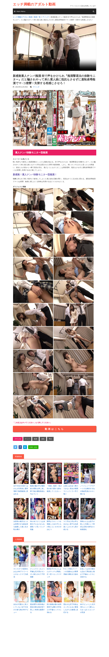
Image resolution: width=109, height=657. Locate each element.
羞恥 (42, 438)
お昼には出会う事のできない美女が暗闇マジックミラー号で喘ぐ (70, 489)
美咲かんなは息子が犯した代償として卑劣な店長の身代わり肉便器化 (87, 524)
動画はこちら (54, 428)
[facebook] (20, 447)
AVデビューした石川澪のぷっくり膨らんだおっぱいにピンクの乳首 (87, 606)
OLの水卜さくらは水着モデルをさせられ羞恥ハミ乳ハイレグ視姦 (37, 524)
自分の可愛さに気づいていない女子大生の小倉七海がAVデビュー (20, 606)
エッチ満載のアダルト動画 (34, 4)
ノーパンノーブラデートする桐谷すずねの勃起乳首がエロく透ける (87, 489)
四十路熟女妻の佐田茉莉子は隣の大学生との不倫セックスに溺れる (54, 606)
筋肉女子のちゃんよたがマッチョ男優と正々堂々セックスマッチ (54, 571)
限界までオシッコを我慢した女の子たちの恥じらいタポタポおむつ (54, 524)
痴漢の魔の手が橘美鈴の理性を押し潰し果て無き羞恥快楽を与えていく (37, 489)
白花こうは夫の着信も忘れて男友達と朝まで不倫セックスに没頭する (87, 571)
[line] (33, 447)
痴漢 (35, 438)
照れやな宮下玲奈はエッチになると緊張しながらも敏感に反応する (70, 606)
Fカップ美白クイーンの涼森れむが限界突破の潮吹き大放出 (71, 570)
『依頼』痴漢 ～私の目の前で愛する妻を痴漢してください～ (54, 488)
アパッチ (36, 87)
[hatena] (25, 447)
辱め (50, 438)
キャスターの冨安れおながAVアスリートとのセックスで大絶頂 (20, 571)
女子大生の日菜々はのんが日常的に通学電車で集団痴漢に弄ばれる (20, 489)
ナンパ (27, 438)
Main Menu (21, 11)
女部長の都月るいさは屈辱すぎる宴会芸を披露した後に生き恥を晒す (20, 524)
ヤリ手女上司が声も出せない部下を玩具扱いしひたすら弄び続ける (70, 524)
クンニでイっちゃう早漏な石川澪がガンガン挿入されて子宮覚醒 (37, 571)
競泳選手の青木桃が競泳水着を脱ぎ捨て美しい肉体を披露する (37, 606)
